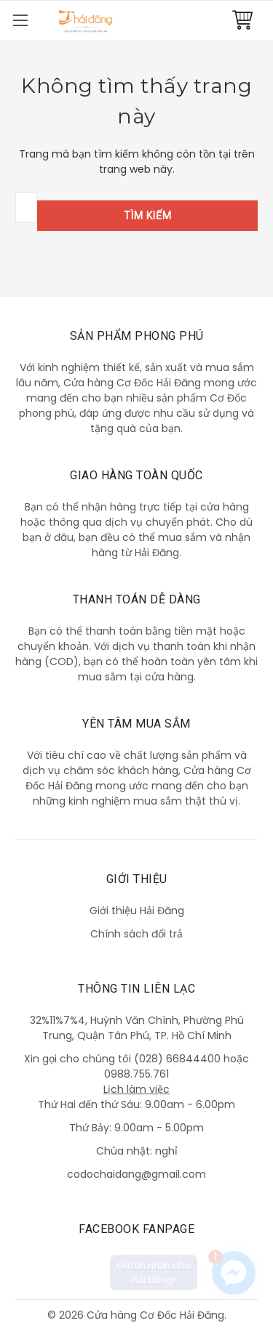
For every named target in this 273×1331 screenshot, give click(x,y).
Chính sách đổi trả (136, 934)
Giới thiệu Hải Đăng (137, 910)
